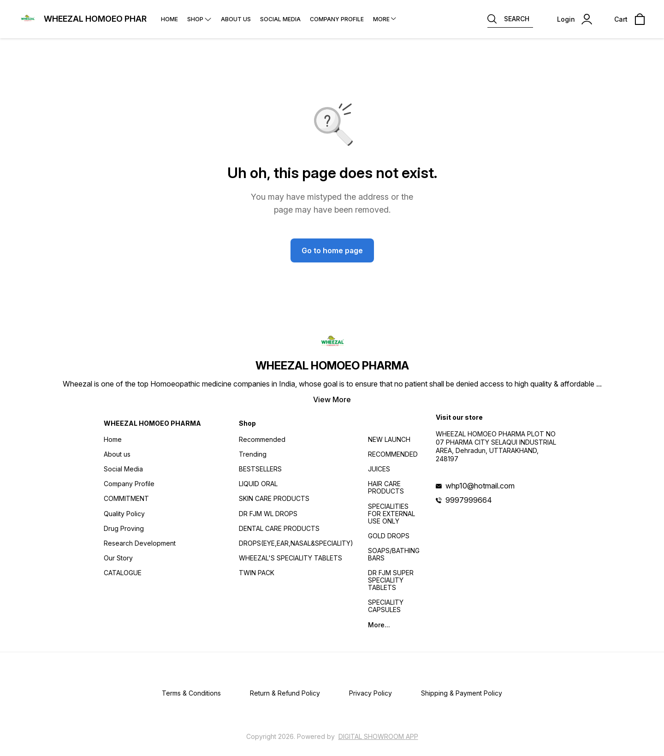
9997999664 (468, 500)
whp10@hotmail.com (480, 486)
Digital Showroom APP (378, 736)
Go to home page (332, 250)
